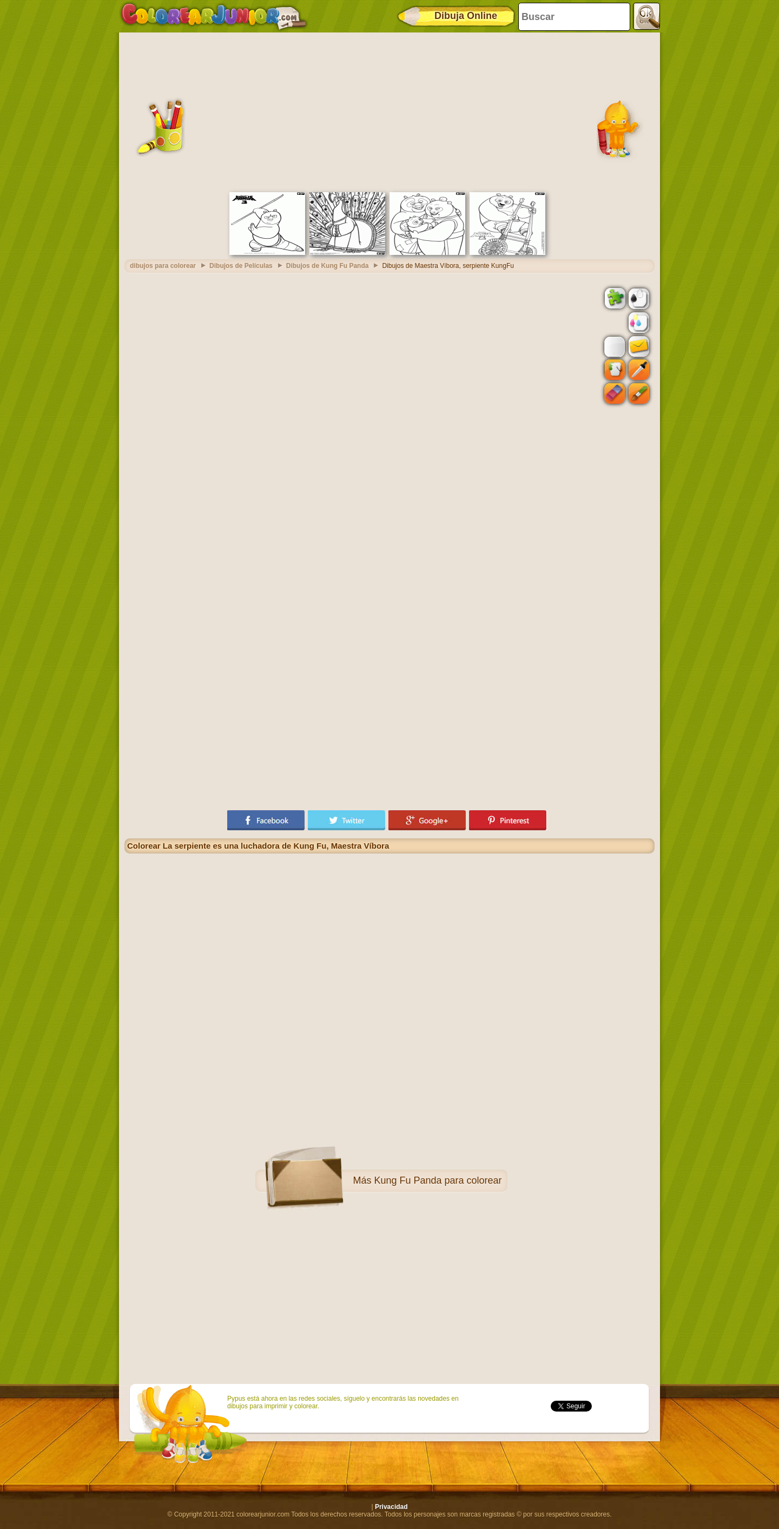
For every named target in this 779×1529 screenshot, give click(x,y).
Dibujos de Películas (241, 266)
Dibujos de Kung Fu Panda (327, 266)
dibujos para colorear (163, 266)
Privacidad (391, 1507)
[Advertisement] (389, 111)
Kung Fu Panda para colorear (437, 1180)
